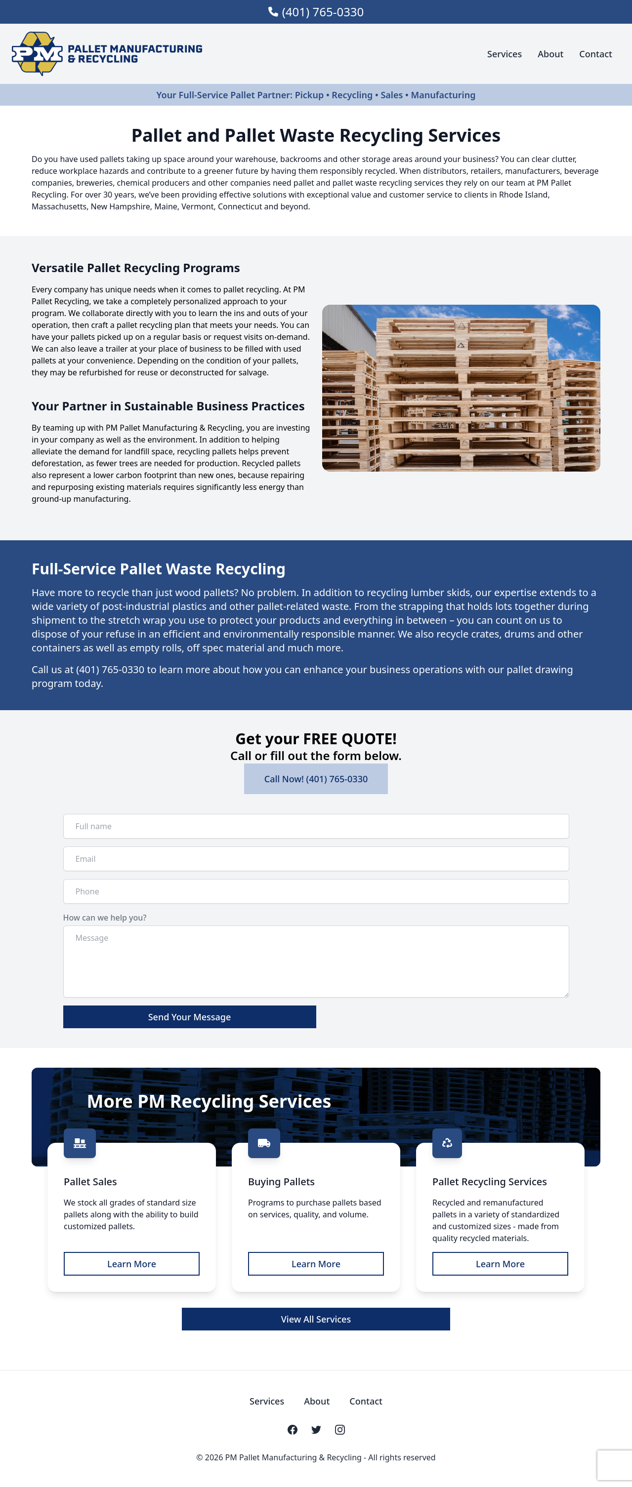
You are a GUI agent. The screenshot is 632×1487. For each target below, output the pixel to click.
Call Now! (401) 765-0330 (316, 779)
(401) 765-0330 (323, 12)
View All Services (316, 1319)
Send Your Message (189, 1017)
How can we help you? (105, 917)
